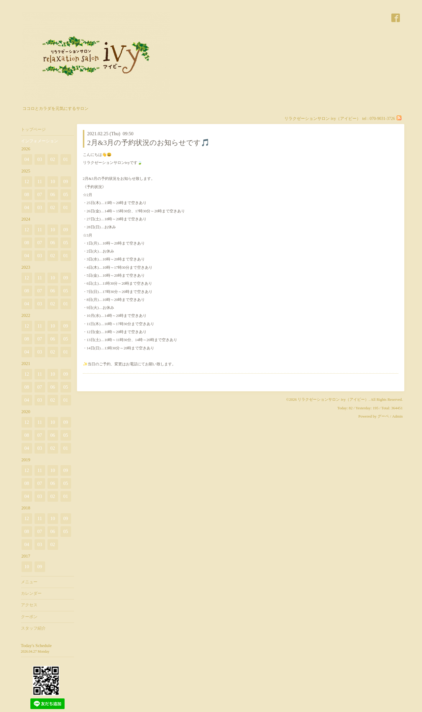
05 (65, 194)
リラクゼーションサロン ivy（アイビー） (333, 399)
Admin (397, 416)
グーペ (383, 416)
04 (26, 159)
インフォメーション (39, 141)
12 (26, 181)
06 (52, 194)
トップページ (33, 129)
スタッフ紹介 (33, 628)
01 (65, 159)
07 (39, 194)
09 (65, 181)
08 (26, 194)
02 (52, 159)
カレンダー (31, 593)
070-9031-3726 (382, 118)
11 (39, 181)
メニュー (29, 582)
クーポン (29, 617)
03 (39, 159)
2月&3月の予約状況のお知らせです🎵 (148, 142)
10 (52, 181)
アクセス (29, 605)
